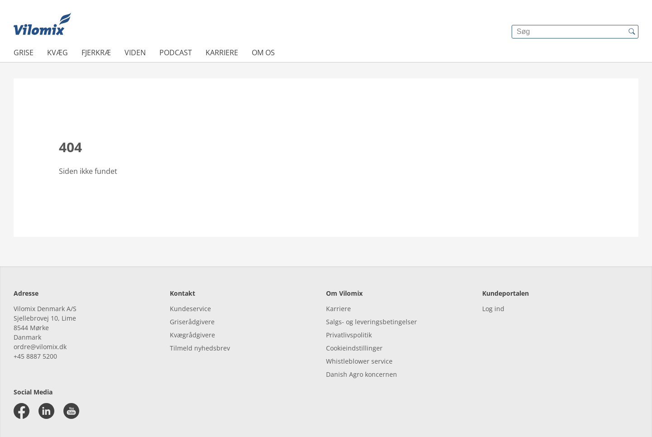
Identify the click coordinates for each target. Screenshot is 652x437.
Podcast (175, 53)
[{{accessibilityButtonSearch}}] (631, 31)
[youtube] (71, 411)
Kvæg (57, 53)
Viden (135, 53)
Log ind (493, 308)
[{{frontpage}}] (42, 25)
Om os (263, 53)
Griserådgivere (192, 321)
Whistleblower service (359, 361)
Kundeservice (190, 308)
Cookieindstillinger (354, 348)
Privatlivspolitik (349, 335)
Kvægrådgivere (192, 335)
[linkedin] (46, 411)
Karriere (222, 53)
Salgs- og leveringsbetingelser (371, 321)
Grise (24, 53)
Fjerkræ (96, 53)
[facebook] (21, 411)
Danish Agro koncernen (361, 374)
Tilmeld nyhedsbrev (200, 348)
